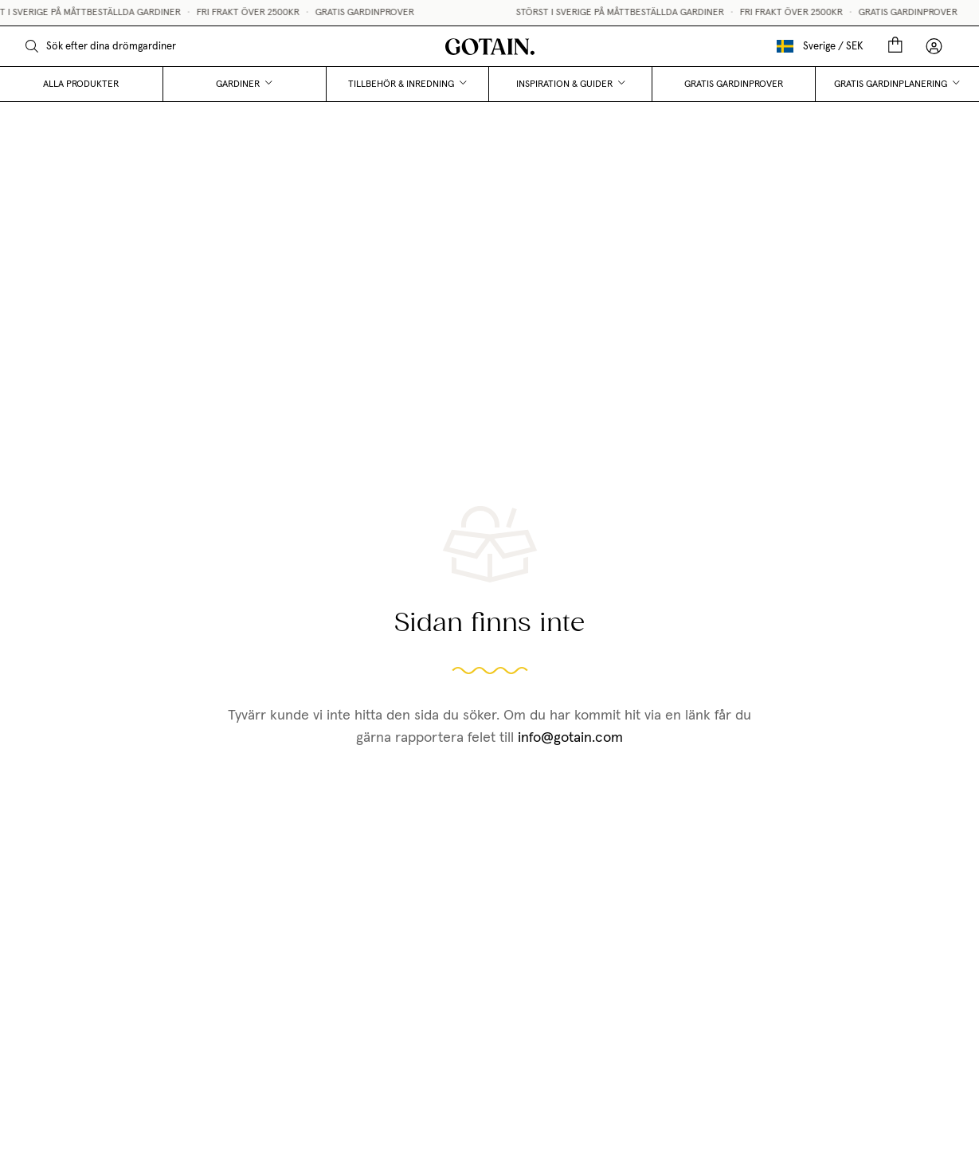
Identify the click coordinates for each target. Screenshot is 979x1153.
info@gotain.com (570, 738)
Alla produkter (81, 84)
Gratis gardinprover (733, 84)
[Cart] (895, 46)
